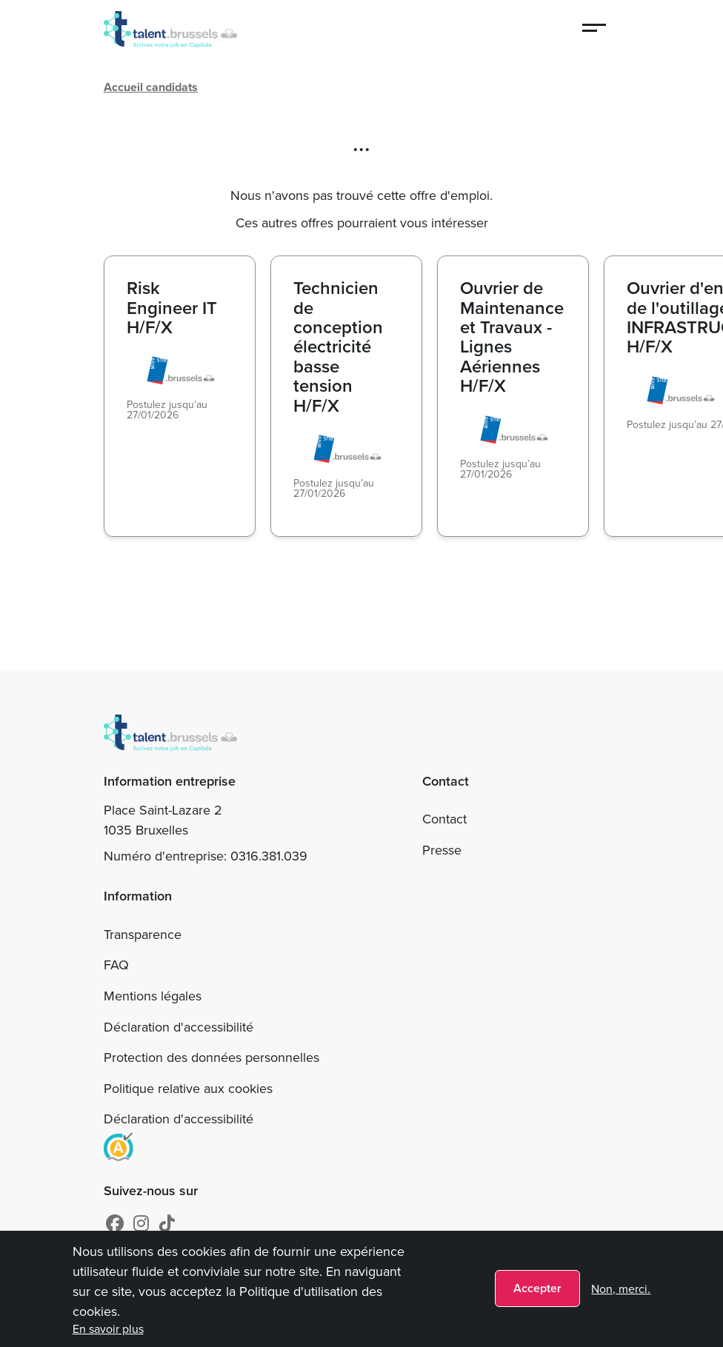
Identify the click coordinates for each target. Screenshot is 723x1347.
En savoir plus (108, 1329)
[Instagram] (141, 1224)
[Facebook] (115, 1224)
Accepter (537, 1288)
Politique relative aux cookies (188, 1088)
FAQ (116, 965)
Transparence (142, 934)
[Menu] (595, 29)
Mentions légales (152, 996)
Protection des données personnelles (211, 1057)
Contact (444, 819)
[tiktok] (167, 1224)
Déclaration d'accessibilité (178, 1027)
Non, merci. (620, 1289)
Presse (442, 850)
